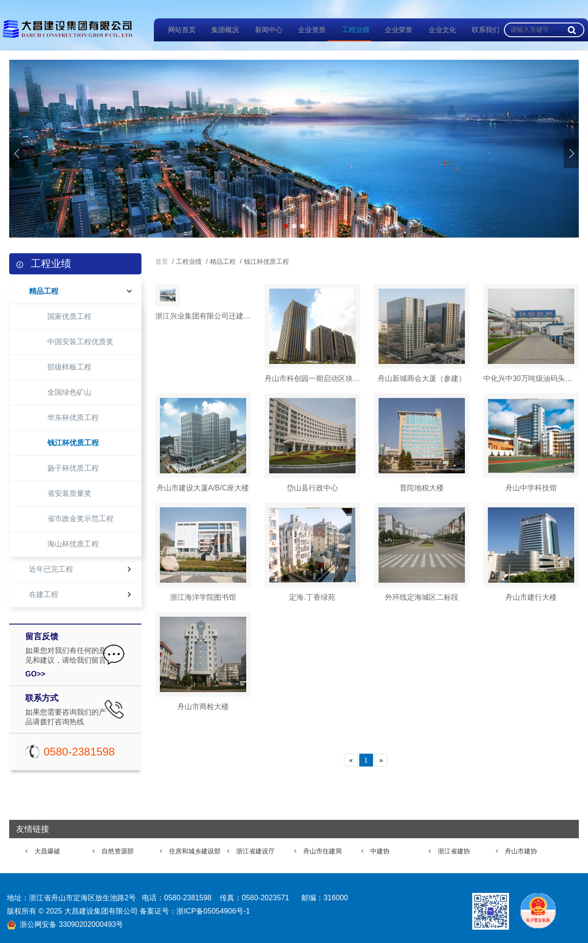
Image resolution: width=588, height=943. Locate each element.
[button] (571, 153)
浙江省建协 (454, 851)
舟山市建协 (521, 851)
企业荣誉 (393, 29)
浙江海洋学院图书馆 (203, 597)
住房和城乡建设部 (194, 851)
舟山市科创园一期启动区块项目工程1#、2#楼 (312, 378)
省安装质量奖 (69, 493)
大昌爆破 (47, 851)
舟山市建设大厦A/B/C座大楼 (203, 488)
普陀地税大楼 (422, 488)
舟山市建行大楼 (531, 597)
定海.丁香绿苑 (312, 597)
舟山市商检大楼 (203, 706)
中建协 (380, 851)
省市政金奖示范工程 (80, 519)
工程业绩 (349, 29)
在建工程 (43, 594)
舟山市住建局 (322, 851)
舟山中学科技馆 (531, 488)
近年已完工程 (51, 569)
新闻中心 (262, 29)
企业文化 (436, 29)
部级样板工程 (69, 367)
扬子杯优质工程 (73, 468)
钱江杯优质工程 (73, 443)
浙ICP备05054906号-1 (213, 911)
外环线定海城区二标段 (421, 597)
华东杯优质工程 (73, 417)
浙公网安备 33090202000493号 (71, 924)
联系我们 (480, 29)
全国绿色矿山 (69, 392)
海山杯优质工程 (73, 544)
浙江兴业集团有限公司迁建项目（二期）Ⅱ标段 (203, 378)
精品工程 (43, 291)
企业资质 (306, 29)
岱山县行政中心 (312, 488)
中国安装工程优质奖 (80, 342)
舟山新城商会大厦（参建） (422, 378)
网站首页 (175, 29)
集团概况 (219, 29)
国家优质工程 (69, 316)
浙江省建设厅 (255, 851)
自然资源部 (118, 851)
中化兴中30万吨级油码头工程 (531, 378)
